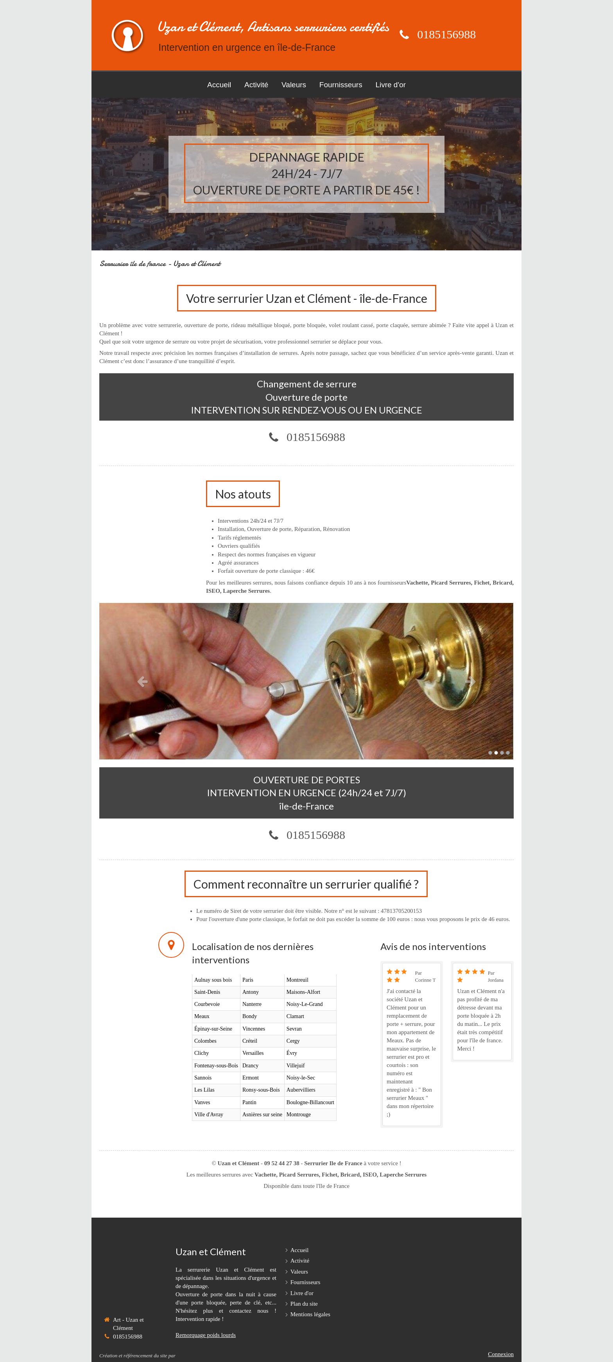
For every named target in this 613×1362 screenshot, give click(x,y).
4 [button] (508, 753)
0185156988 (446, 34)
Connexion (501, 1354)
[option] (306, 681)
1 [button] (490, 753)
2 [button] (496, 753)
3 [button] (502, 753)
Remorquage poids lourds (206, 1335)
